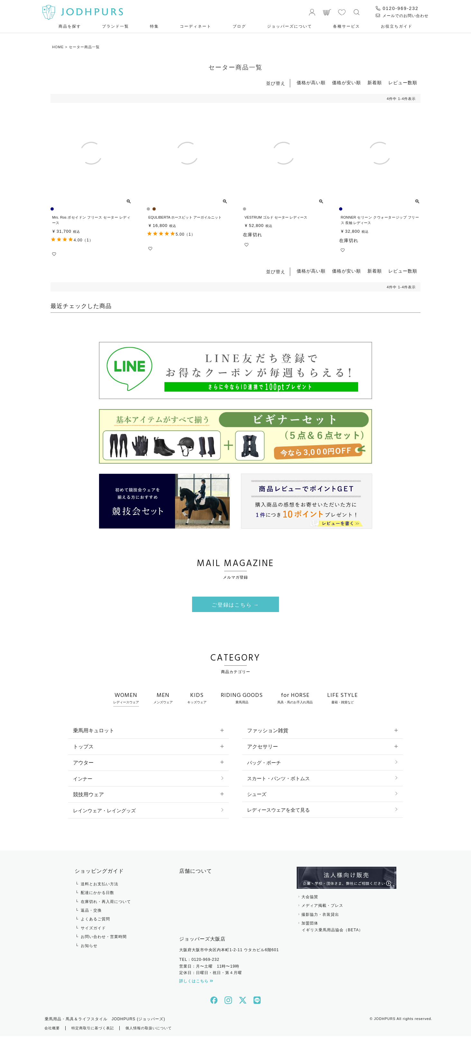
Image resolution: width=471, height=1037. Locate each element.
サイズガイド (93, 929)
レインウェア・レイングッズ (106, 811)
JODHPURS (385, 1020)
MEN (163, 698)
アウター (83, 763)
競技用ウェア (88, 795)
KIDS (197, 698)
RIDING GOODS (242, 698)
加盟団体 (346, 928)
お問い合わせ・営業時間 (104, 937)
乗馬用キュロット (93, 731)
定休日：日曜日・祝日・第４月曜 (210, 973)
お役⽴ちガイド (396, 26)
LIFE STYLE (342, 698)
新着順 (374, 82)
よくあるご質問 (95, 920)
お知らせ (89, 946)
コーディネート (195, 26)
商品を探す (70, 26)
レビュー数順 (402, 82)
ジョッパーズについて (289, 26)
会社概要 (52, 1029)
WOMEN (126, 698)
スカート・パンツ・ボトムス (280, 779)
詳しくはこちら (196, 982)
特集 (154, 26)
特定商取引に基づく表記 (96, 1029)
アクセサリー (262, 747)
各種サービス (346, 26)
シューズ (257, 795)
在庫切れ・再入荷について (106, 902)
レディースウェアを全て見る (280, 811)
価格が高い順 (311, 82)
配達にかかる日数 (97, 893)
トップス (83, 747)
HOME (58, 47)
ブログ (239, 26)
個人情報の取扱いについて (155, 1029)
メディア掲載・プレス (322, 906)
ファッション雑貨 (267, 731)
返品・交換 (91, 911)
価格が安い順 (346, 82)
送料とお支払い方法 (99, 885)
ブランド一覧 (115, 26)
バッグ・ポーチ (265, 763)
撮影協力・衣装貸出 (320, 915)
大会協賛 (309, 898)
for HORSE (295, 698)
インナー (83, 779)
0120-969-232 (397, 8)
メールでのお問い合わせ (402, 16)
